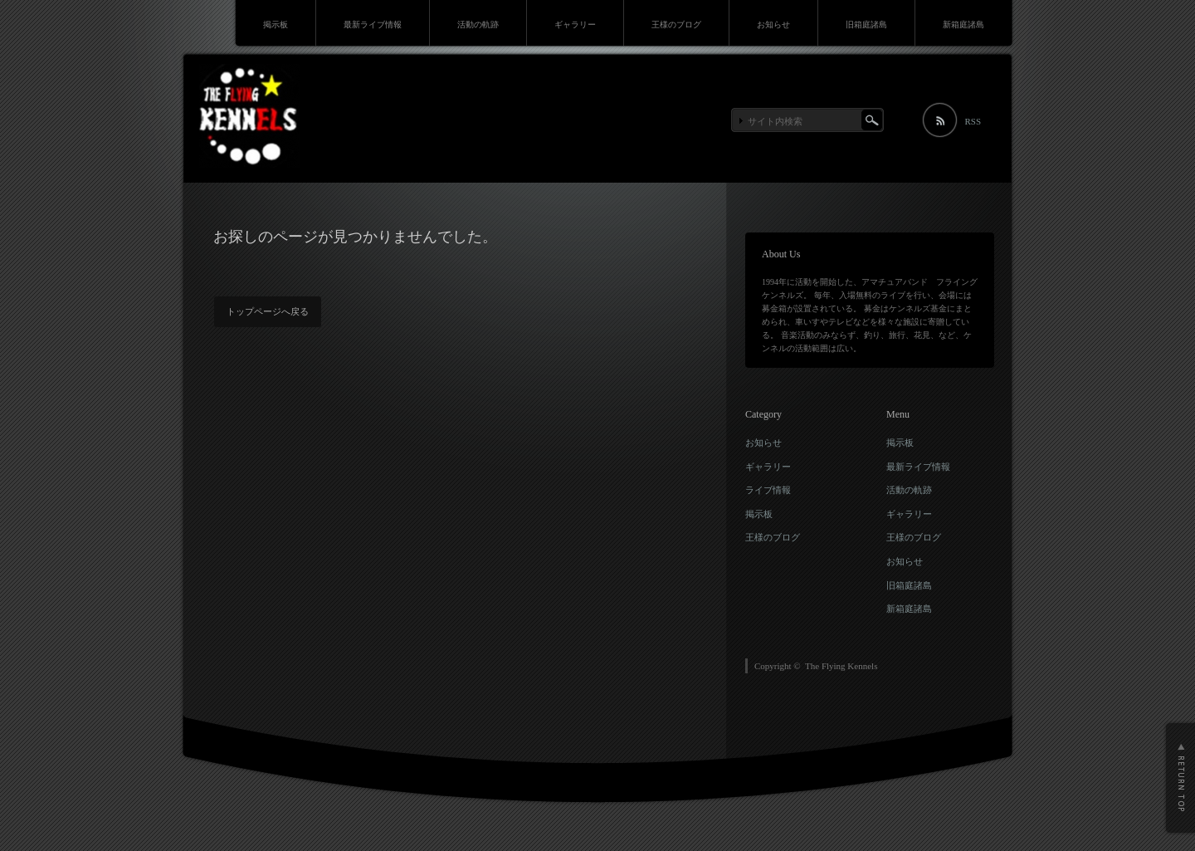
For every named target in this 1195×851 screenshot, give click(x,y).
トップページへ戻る (268, 311)
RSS (972, 121)
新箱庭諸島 (963, 24)
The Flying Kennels (841, 666)
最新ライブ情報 (373, 24)
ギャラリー (575, 24)
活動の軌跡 (478, 24)
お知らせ (773, 24)
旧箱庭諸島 (866, 24)
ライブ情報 (768, 490)
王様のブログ (676, 24)
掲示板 (275, 24)
